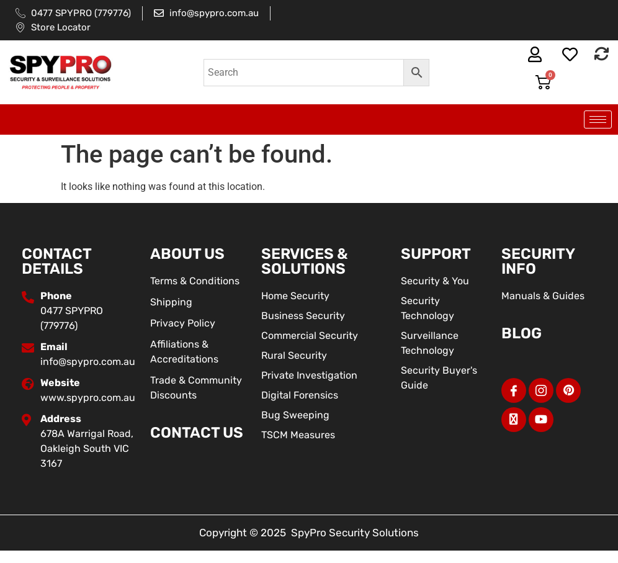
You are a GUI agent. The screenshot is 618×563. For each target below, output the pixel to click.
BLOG (521, 333)
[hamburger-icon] (598, 119)
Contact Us (196, 432)
